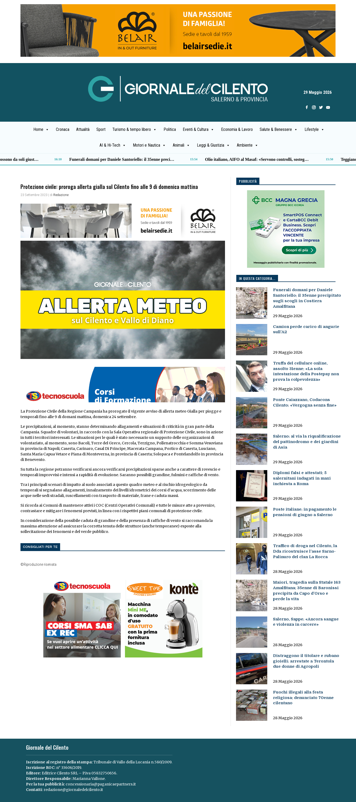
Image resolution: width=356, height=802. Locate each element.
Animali (181, 145)
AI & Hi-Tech (113, 145)
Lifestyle (314, 129)
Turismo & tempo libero (134, 129)
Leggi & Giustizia (213, 145)
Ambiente (247, 145)
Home (41, 129)
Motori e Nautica (149, 145)
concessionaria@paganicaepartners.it (101, 784)
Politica (170, 129)
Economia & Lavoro (237, 129)
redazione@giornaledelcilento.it (73, 789)
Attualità (83, 129)
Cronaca (62, 129)
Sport (101, 129)
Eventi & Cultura (198, 129)
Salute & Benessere (279, 129)
